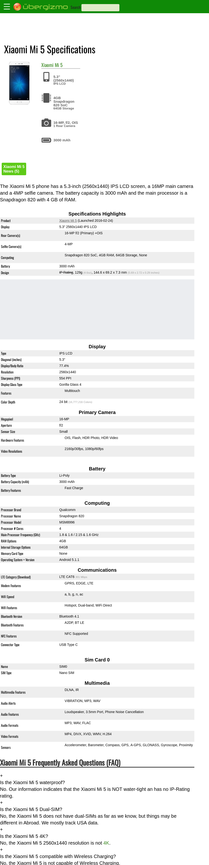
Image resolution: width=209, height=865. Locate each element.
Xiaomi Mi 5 (68, 220)
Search (75, 7)
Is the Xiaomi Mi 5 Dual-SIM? (31, 809)
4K (106, 843)
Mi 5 (59, 64)
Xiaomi (47, 64)
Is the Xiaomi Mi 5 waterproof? (32, 782)
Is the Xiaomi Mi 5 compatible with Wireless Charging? (58, 856)
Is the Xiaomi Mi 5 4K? (24, 836)
